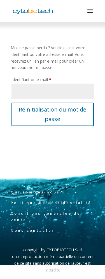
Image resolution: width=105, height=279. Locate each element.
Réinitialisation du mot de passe (52, 114)
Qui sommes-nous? (37, 192)
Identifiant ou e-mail (41, 79)
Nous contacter (32, 230)
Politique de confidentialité (51, 203)
